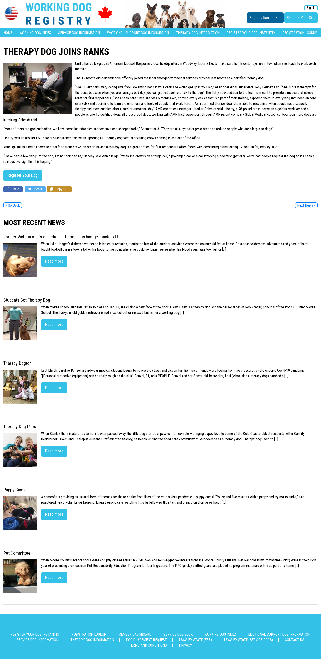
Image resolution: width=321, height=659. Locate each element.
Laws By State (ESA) (195, 640)
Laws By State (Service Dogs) (248, 640)
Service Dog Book (178, 634)
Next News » (306, 205)
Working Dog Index (35, 33)
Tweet (35, 189)
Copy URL (59, 189)
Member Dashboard (134, 634)
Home (8, 33)
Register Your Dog (301, 17)
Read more (54, 261)
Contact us (294, 640)
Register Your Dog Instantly (251, 33)
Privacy (185, 645)
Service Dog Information (79, 33)
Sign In (311, 8)
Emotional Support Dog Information (138, 33)
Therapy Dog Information (198, 33)
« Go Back (12, 205)
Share (13, 189)
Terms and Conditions (148, 645)
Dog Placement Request (146, 640)
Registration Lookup (265, 17)
